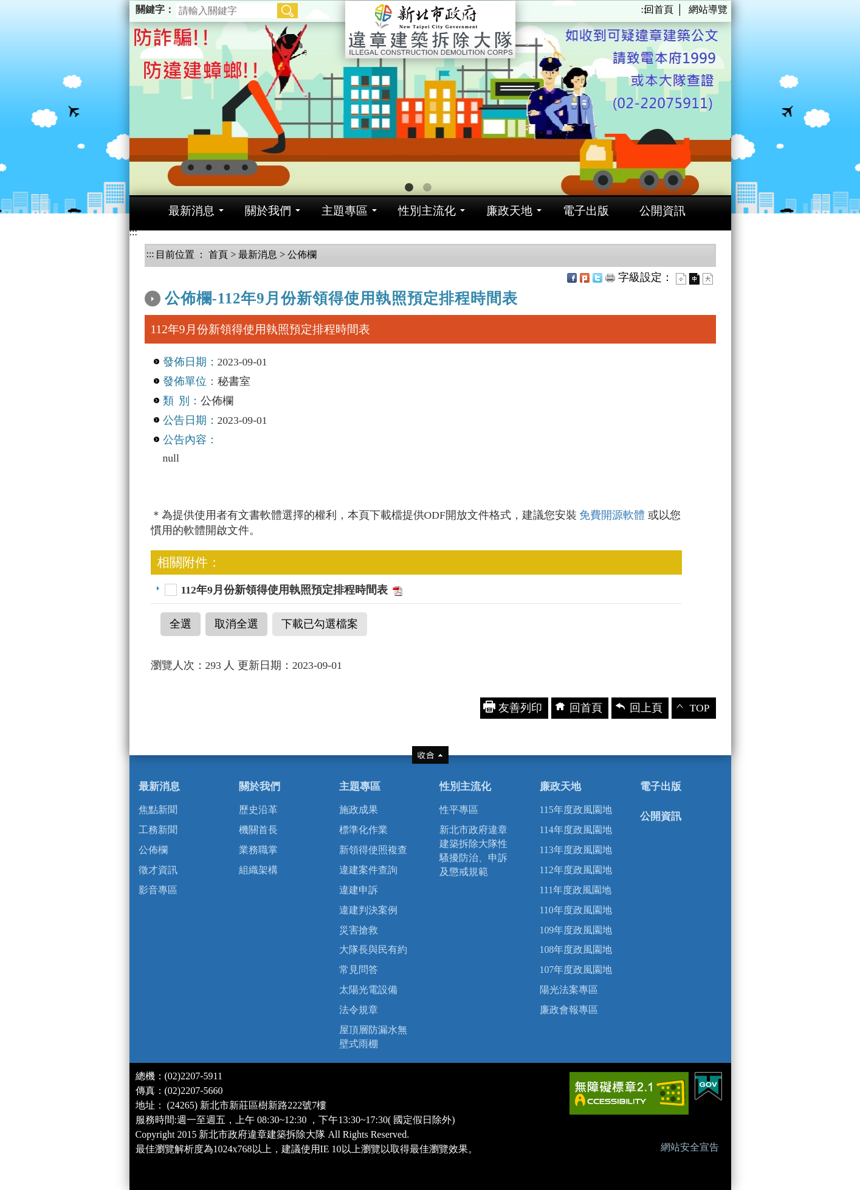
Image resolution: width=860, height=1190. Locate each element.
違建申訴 (358, 890)
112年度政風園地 (576, 870)
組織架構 (258, 870)
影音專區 (158, 890)
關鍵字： (155, 9)
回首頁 (658, 9)
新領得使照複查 (373, 850)
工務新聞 (158, 830)
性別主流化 (465, 786)
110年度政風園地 (576, 910)
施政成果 (358, 809)
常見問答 (358, 969)
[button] (287, 10)
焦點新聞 (158, 809)
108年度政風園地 (576, 949)
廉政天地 (560, 786)
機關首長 (258, 830)
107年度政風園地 (576, 969)
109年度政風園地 (576, 930)
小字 (681, 279)
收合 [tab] (430, 755)
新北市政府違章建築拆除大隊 (430, 29)
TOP (700, 708)
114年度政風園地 (576, 830)
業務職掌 (258, 850)
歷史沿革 (258, 809)
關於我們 (259, 786)
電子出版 (660, 786)
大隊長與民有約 (373, 949)
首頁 (217, 254)
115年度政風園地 (576, 809)
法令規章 (358, 1010)
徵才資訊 (158, 870)
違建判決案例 (368, 910)
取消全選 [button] (236, 624)
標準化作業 (363, 830)
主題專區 (359, 786)
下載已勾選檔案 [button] (319, 624)
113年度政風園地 (576, 850)
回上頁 (646, 708)
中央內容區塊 (177, 274)
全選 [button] (180, 624)
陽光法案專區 (569, 989)
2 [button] (427, 187)
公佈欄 (302, 254)
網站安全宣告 (690, 1147)
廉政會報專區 (569, 1010)
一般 (694, 279)
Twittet (597, 278)
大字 (708, 279)
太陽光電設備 (368, 989)
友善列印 (610, 278)
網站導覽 (708, 9)
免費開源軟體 (613, 515)
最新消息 (257, 254)
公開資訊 (660, 816)
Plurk (585, 278)
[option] (430, 97)
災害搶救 (358, 930)
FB (572, 278)
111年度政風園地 (576, 890)
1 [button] (409, 187)
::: (645, 9)
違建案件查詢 (368, 870)
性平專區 (458, 809)
